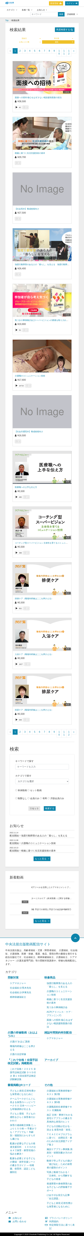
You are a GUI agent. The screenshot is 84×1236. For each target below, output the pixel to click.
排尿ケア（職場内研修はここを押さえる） (34, 710)
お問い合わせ (18, 1221)
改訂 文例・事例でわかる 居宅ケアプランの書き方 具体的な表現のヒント (60, 1118)
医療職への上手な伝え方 (26, 487)
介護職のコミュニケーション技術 (30, 376)
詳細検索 (72, 14)
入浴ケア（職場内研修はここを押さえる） (34, 654)
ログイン (71, 3)
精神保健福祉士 (18, 997)
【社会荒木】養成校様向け (27, 209)
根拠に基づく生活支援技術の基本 (30, 153)
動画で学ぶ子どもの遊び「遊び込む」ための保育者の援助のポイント (59, 1164)
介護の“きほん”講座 (20, 1041)
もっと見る (42, 858)
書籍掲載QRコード (19, 1085)
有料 (45, 798)
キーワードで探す (24, 761)
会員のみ (34, 798)
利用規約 (52, 1221)
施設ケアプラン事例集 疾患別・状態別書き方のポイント (60, 1152)
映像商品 (49, 977)
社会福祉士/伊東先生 (20, 992)
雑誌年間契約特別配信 (58, 1032)
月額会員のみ (57, 798)
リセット (34, 808)
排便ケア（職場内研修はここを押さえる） (34, 598)
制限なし (22, 798)
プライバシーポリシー (59, 1218)
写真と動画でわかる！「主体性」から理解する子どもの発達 (59, 1175)
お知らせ (42, 10)
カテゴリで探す (23, 776)
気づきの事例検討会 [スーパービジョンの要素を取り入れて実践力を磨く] (48, 320)
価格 (64, 42)
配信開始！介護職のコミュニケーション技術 (33, 843)
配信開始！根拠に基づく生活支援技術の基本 (33, 850)
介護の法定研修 (18, 1054)
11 (64, 52)
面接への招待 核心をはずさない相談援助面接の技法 (38, 97)
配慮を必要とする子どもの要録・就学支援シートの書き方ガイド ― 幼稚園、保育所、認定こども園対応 (22, 1165)
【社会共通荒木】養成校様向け (29, 431)
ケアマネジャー (18, 983)
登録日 (31, 38)
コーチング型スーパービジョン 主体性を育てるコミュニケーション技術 (47, 543)
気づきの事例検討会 (57, 1007)
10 (59, 52)
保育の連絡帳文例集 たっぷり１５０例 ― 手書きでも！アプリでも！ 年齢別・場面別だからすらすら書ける (23, 1132)
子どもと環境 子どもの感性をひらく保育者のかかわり (22, 1117)
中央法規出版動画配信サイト (28, 944)
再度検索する (64, 29)
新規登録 (56, 3)
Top (7, 20)
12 (69, 52)
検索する (49, 808)
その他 (48, 1085)
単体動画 (22, 790)
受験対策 (13, 977)
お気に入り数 (30, 42)
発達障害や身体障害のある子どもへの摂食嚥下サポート (59, 1187)
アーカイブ (51, 1059)
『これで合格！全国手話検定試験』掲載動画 (23, 1061)
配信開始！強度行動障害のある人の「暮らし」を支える (38, 835)
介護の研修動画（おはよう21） (23, 1034)
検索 (61, 14)
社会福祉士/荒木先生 (20, 988)
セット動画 (36, 790)
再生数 (63, 38)
